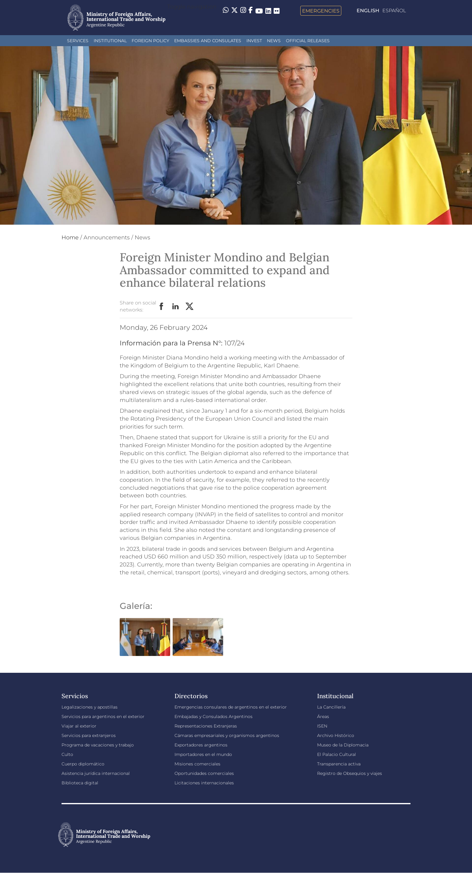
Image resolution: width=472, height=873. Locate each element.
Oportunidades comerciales (204, 773)
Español (394, 10)
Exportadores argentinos (200, 745)
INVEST (254, 40)
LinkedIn (175, 306)
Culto (67, 754)
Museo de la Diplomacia (343, 745)
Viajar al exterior (79, 726)
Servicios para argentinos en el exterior (103, 716)
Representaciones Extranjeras (205, 726)
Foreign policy (150, 40)
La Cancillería (331, 707)
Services (77, 40)
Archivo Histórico (335, 735)
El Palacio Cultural (336, 754)
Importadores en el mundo (203, 754)
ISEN (322, 726)
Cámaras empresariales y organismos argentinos (226, 735)
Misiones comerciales (197, 764)
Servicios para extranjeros (89, 735)
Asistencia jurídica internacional (96, 773)
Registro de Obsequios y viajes (349, 773)
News (274, 40)
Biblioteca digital (80, 783)
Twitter (190, 306)
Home (70, 237)
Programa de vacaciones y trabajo (98, 745)
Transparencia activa (339, 764)
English (368, 10)
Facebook (161, 306)
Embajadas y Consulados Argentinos (213, 716)
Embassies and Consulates (207, 40)
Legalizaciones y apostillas (90, 707)
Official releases (308, 40)
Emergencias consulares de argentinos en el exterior (230, 707)
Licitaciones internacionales (204, 783)
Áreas (323, 716)
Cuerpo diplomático (83, 764)
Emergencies (320, 11)
